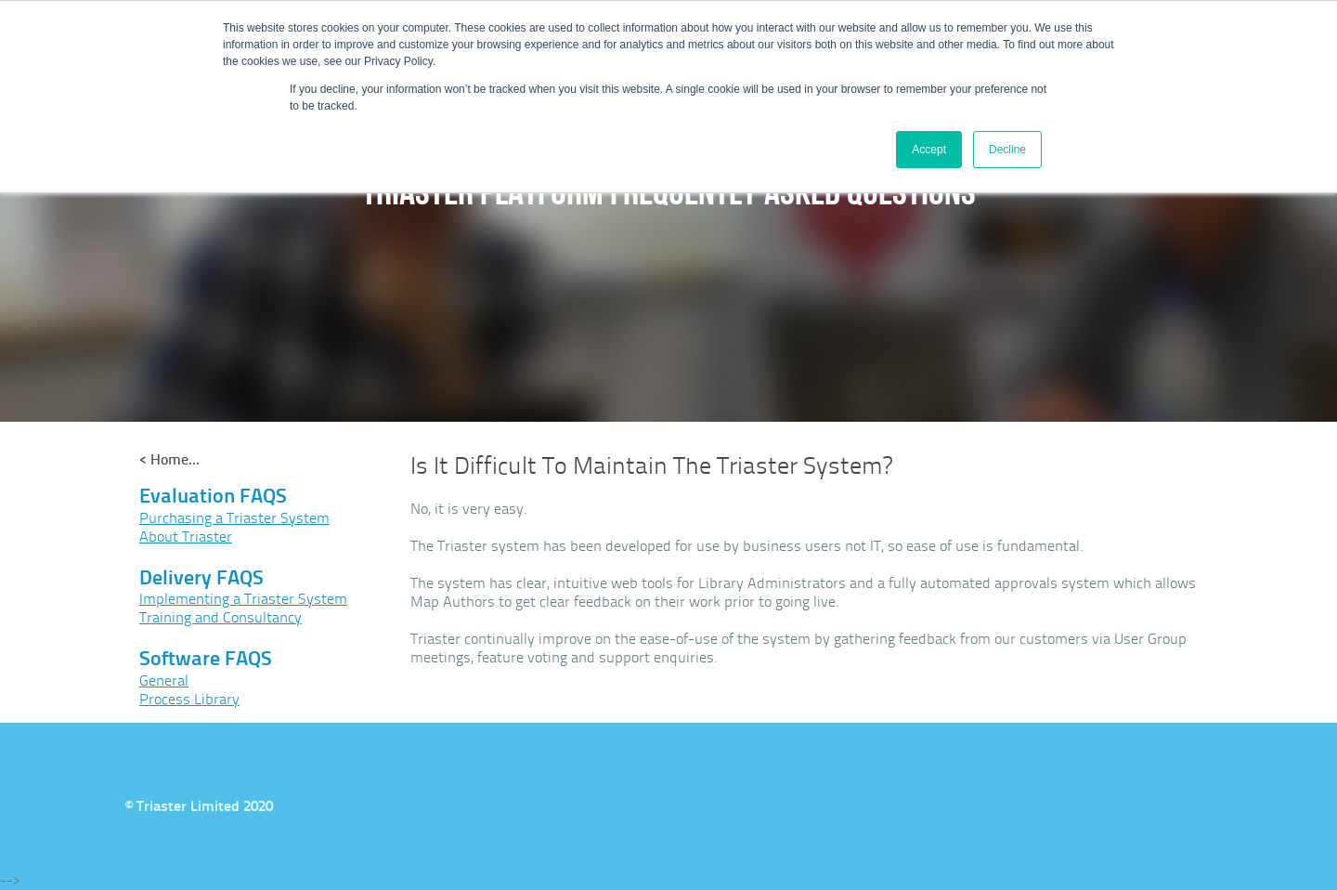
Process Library (189, 699)
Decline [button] (1007, 149)
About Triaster (185, 536)
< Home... (169, 459)
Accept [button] (929, 149)
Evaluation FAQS (213, 495)
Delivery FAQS (201, 577)
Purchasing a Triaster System (234, 518)
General (163, 680)
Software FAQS (205, 658)
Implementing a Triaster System (243, 599)
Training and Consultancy (220, 617)
